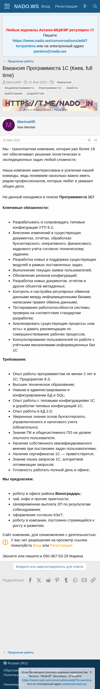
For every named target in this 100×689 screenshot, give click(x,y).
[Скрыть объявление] (90, 672)
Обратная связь (16, 670)
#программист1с (50, 88)
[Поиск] (95, 6)
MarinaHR (13, 82)
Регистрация (61, 545)
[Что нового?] (85, 6)
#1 (95, 140)
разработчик (35, 93)
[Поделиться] (89, 140)
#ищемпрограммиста (19, 88)
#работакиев (13, 93)
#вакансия (64, 82)
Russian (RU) (16, 663)
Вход (37, 545)
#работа (72, 88)
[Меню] (7, 6)
